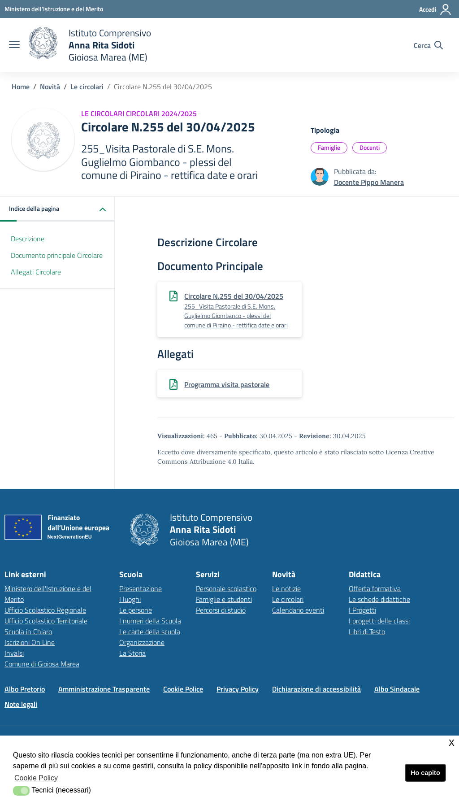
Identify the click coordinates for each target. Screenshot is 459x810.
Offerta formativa (375, 588)
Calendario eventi (298, 610)
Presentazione (140, 588)
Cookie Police (183, 689)
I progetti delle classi (379, 620)
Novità (50, 86)
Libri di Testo (367, 631)
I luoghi (130, 599)
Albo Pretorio (24, 689)
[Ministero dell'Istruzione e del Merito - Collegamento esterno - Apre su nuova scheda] (53, 8)
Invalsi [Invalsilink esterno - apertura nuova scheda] (14, 653)
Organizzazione (142, 642)
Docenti (369, 147)
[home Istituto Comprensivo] (90, 45)
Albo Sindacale (397, 689)
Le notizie (286, 588)
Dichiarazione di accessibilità (316, 689)
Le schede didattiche (379, 599)
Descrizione (27, 238)
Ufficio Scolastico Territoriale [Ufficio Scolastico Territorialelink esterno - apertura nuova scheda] (45, 620)
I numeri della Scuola (150, 620)
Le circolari (87, 86)
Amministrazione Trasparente (104, 689)
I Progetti (362, 610)
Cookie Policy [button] (36, 778)
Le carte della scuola (149, 631)
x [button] (452, 742)
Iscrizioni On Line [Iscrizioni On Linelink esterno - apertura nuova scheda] (29, 642)
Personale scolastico (226, 588)
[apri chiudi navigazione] (14, 45)
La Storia (132, 653)
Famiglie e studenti (224, 599)
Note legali (20, 704)
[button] (57, 209)
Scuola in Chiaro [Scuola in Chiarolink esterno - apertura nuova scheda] (28, 631)
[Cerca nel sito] (428, 45)
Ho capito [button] (425, 772)
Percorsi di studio (221, 610)
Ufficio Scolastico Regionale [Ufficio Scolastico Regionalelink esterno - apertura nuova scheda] (45, 610)
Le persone (135, 610)
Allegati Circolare (36, 271)
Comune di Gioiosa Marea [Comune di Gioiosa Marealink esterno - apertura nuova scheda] (41, 663)
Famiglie (329, 147)
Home (21, 86)
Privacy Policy (238, 689)
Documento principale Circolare (57, 255)
